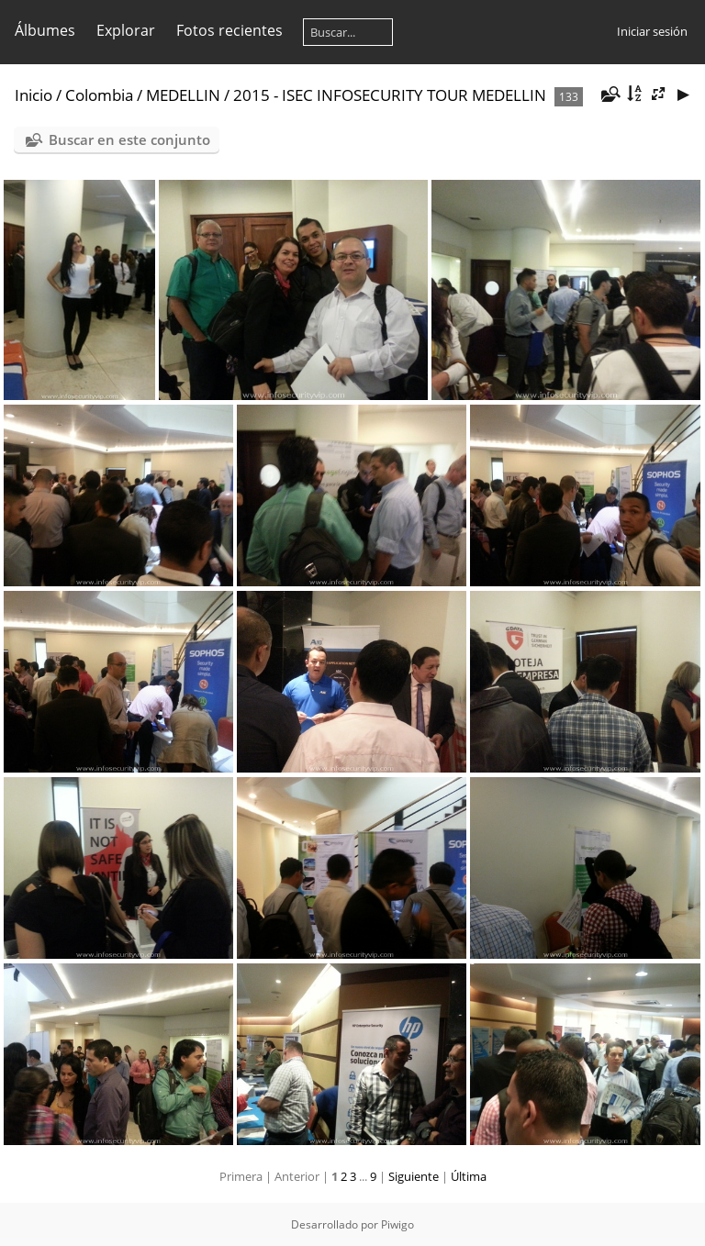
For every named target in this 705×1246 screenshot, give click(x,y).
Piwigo (397, 1224)
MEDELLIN (183, 95)
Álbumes (45, 30)
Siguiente (413, 1176)
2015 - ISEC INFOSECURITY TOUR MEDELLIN (389, 95)
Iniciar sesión (652, 31)
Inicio (33, 95)
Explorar (125, 30)
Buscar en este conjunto (129, 139)
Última (469, 1176)
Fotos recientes (229, 30)
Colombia (99, 95)
